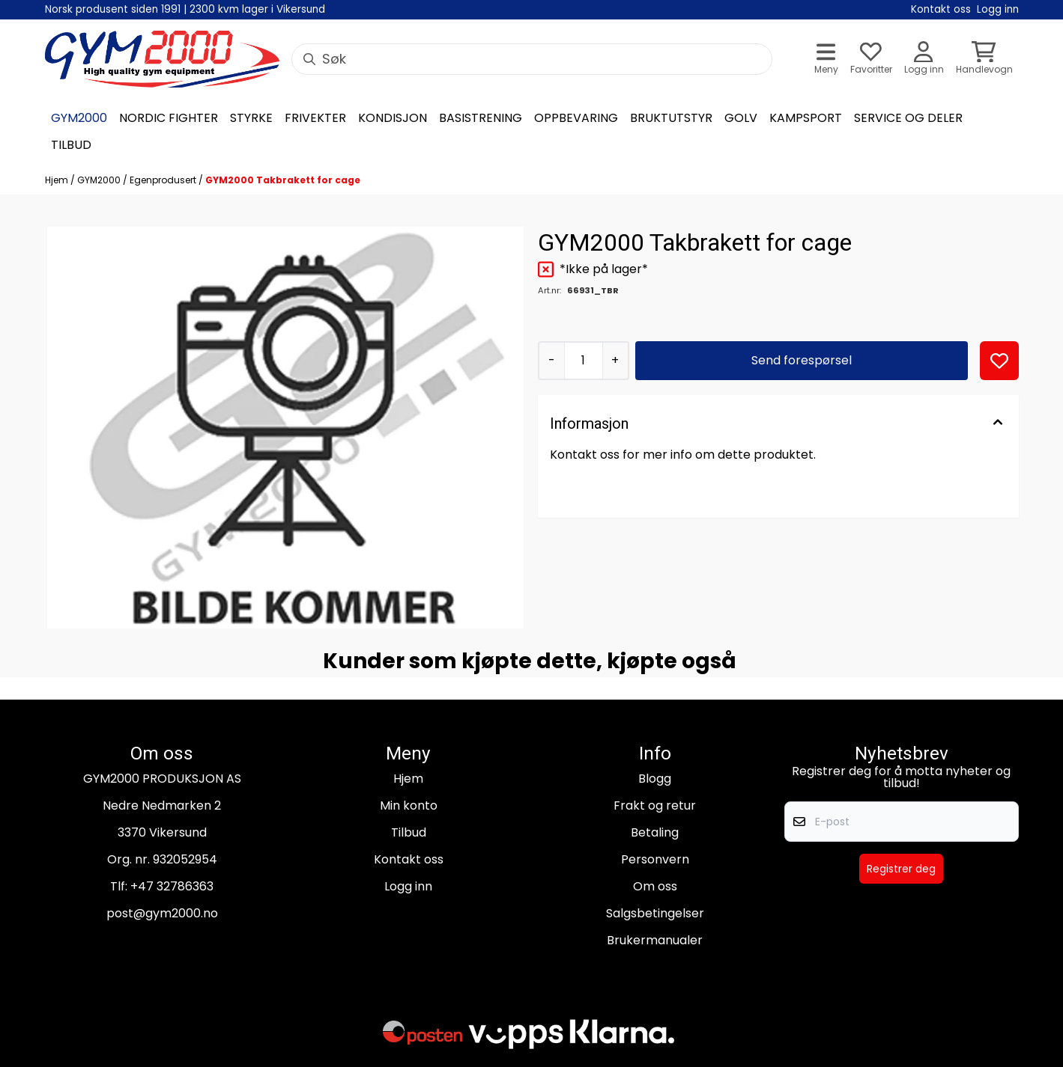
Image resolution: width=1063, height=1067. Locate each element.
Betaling (655, 832)
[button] (999, 361)
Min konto (408, 805)
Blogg (654, 778)
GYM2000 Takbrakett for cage (282, 180)
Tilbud (408, 832)
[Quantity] (583, 361)
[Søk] (531, 59)
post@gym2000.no (162, 913)
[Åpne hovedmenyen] (826, 59)
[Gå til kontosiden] (924, 59)
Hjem (57, 180)
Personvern (655, 859)
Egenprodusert (164, 180)
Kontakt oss (408, 859)
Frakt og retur (655, 805)
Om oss (655, 886)
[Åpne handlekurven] (984, 59)
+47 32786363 (171, 886)
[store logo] (162, 59)
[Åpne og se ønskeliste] (871, 59)
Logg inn (408, 886)
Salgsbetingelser (655, 913)
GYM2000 (100, 180)
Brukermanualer (655, 940)
